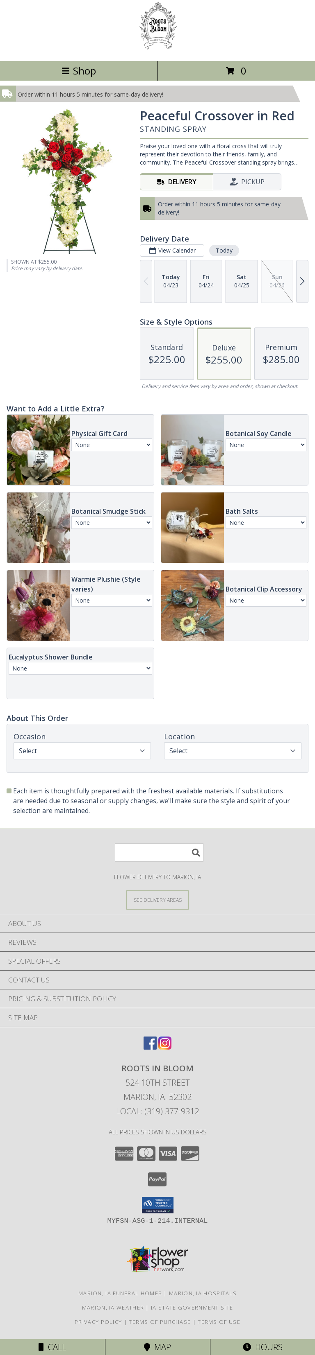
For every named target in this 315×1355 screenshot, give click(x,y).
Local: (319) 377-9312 (157, 1111)
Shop (79, 70)
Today (224, 250)
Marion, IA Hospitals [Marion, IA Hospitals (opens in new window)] (203, 1293)
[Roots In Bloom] (158, 49)
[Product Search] (159, 852)
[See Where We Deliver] (157, 899)
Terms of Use (219, 1322)
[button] (157, 1205)
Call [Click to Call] (52, 1347)
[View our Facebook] (150, 1047)
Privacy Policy (98, 1322)
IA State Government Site (192, 1307)
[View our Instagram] (164, 1047)
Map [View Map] (157, 1347)
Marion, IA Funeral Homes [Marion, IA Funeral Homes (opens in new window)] (120, 1293)
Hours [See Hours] (263, 1347)
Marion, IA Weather (113, 1307)
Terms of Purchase (160, 1322)
